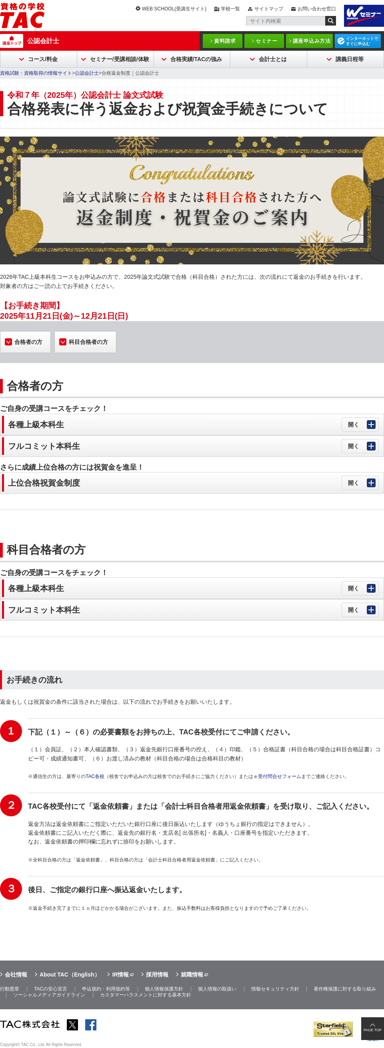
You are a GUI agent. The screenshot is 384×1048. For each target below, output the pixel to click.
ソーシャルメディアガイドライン (49, 995)
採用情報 (157, 974)
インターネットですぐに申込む (362, 41)
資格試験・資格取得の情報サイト (36, 73)
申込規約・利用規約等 (106, 989)
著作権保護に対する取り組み (345, 989)
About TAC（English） (70, 974)
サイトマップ (268, 9)
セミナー (266, 41)
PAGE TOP (373, 1030)
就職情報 (192, 974)
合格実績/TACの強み (196, 59)
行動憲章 (9, 989)
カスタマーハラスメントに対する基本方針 (145, 995)
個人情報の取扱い (217, 989)
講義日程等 (350, 59)
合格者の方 (28, 342)
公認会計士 (43, 41)
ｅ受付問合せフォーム (277, 776)
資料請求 (225, 41)
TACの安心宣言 (50, 989)
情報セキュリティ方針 (275, 989)
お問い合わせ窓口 (317, 9)
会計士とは (273, 59)
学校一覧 (230, 9)
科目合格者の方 (88, 342)
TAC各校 (95, 776)
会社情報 (16, 974)
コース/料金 (43, 59)
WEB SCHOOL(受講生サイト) (174, 9)
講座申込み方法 (312, 41)
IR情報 (120, 974)
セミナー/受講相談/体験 (119, 59)
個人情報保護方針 (164, 989)
